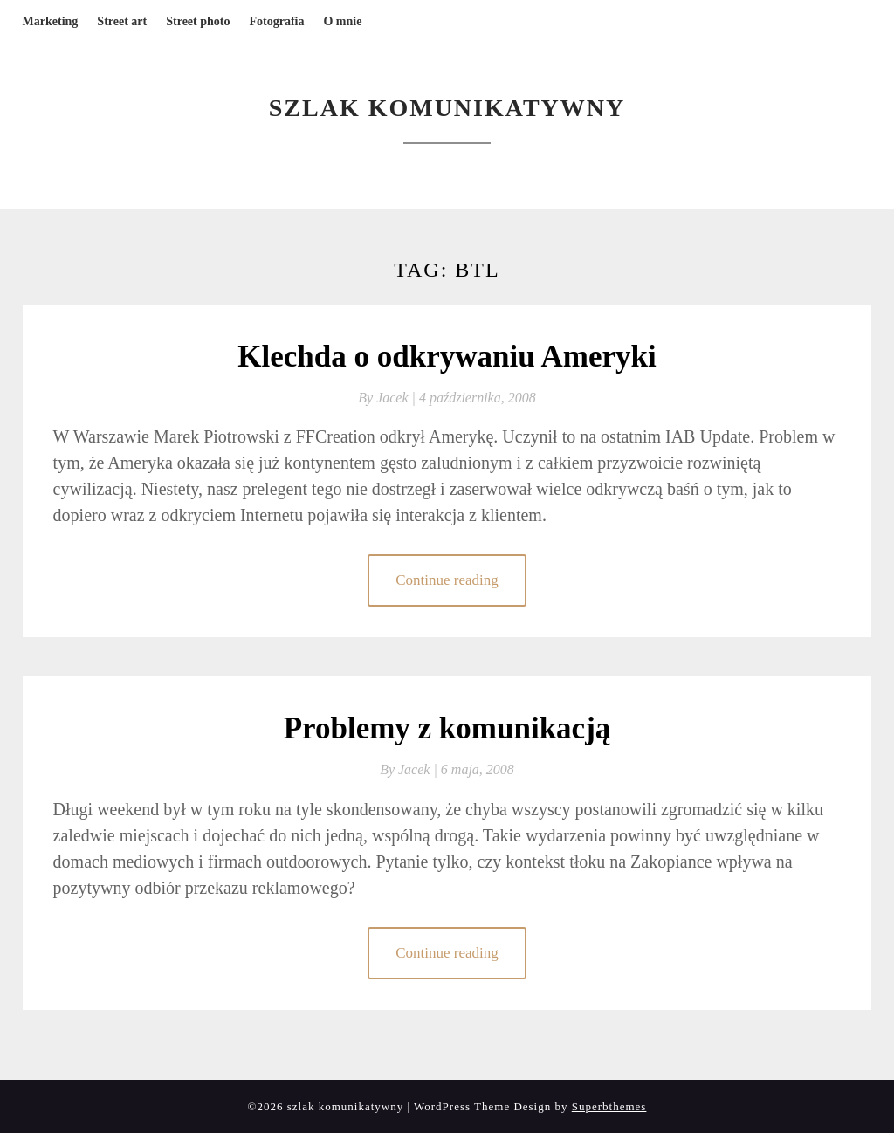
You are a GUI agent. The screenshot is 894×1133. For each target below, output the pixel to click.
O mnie (342, 21)
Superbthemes (609, 1106)
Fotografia (276, 21)
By (388, 397)
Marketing (51, 21)
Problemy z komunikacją (447, 728)
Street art (122, 21)
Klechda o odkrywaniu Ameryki (446, 357)
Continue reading (447, 580)
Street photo (198, 21)
